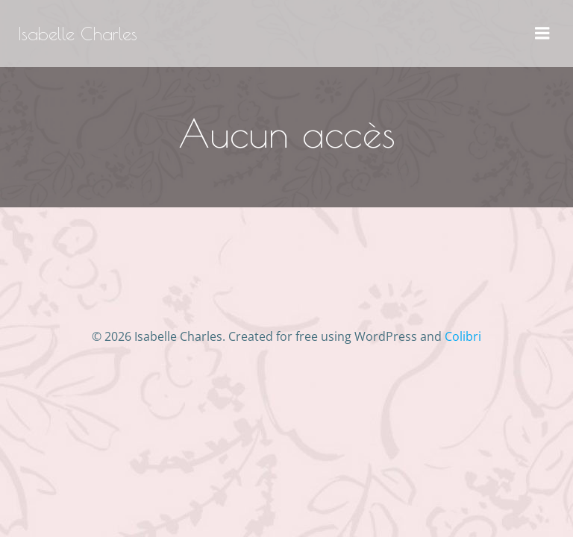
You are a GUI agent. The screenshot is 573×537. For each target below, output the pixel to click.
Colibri (463, 336)
